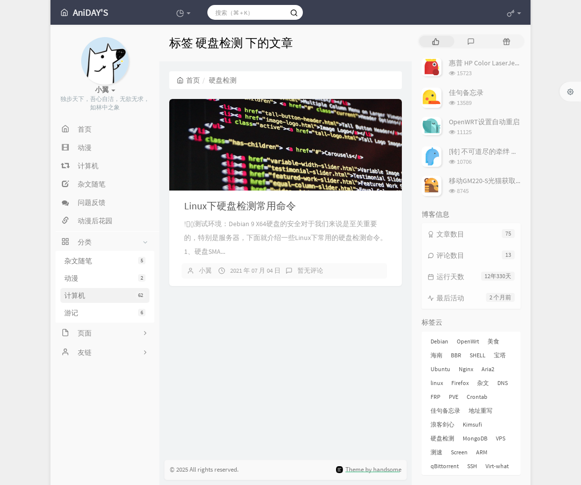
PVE (453, 396)
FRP (435, 396)
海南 (436, 355)
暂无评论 (310, 270)
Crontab (477, 396)
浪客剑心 (442, 424)
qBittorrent (445, 466)
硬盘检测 (442, 438)
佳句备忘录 (466, 92)
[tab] (435, 41)
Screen (459, 452)
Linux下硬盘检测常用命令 (240, 205)
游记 (104, 312)
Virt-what (497, 466)
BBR (456, 355)
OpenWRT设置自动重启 (484, 121)
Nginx (466, 369)
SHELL (477, 355)
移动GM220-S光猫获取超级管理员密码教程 (513, 180)
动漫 (104, 278)
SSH (472, 466)
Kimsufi (472, 424)
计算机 (104, 295)
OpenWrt (468, 341)
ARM (481, 452)
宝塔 (500, 355)
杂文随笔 (104, 260)
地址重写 (480, 410)
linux (437, 383)
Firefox (460, 383)
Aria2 (488, 369)
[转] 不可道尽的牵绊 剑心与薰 (494, 151)
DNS (502, 383)
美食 (493, 341)
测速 (436, 452)
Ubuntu (440, 369)
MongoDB (475, 438)
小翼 (205, 270)
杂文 (483, 383)
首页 (188, 80)
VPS (500, 438)
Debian (439, 341)
